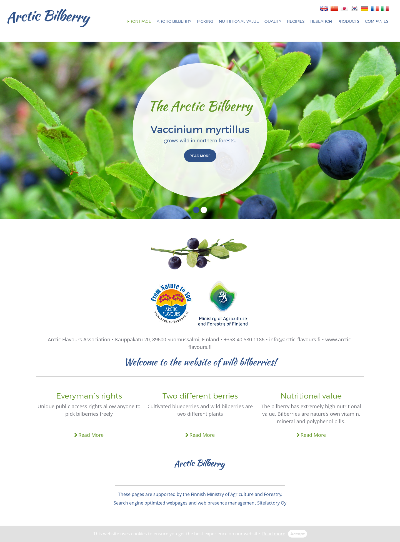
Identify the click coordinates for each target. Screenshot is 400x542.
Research (321, 21)
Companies (377, 21)
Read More (91, 435)
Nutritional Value (239, 21)
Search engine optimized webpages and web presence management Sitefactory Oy (200, 503)
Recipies (296, 21)
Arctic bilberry (174, 21)
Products (348, 21)
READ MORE (200, 156)
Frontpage (139, 21)
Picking (205, 21)
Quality (272, 21)
